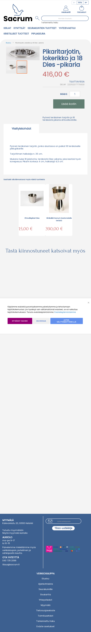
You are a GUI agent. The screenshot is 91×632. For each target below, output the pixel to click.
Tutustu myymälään (12, 530)
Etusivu (8, 43)
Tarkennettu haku (49, 22)
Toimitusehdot (45, 615)
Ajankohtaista (45, 583)
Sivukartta (45, 594)
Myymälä (45, 605)
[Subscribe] (63, 528)
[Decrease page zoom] (74, 2)
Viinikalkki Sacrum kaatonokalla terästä (59, 219)
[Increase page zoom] (86, 2)
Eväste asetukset (45, 626)
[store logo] (17, 12)
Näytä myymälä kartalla (14, 533)
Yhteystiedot (45, 599)
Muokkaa (41, 321)
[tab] (21, 128)
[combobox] (65, 18)
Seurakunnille (45, 589)
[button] (66, 9)
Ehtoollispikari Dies (32, 218)
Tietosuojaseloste (45, 610)
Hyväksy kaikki (20, 321)
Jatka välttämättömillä (66, 321)
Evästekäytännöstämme (65, 312)
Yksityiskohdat (21, 128)
